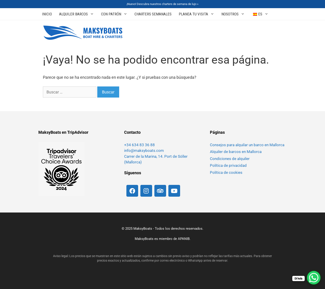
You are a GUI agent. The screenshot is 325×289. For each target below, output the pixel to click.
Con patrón (116, 14)
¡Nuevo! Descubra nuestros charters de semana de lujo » (162, 4)
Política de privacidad (228, 165)
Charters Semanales (153, 14)
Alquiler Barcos (78, 14)
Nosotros (234, 14)
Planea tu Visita (198, 14)
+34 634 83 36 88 (139, 145)
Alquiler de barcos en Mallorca (236, 151)
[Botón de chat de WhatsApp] (313, 277)
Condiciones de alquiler (230, 158)
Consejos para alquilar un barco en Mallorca (247, 145)
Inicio (47, 14)
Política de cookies (226, 172)
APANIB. (184, 239)
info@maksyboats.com (144, 150)
